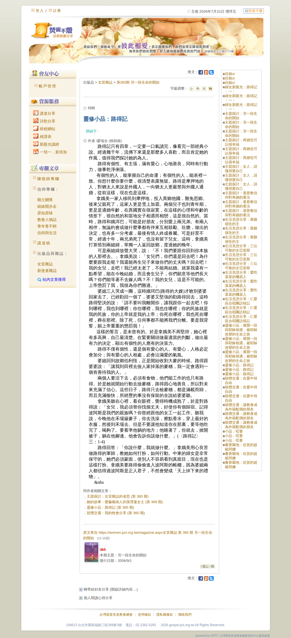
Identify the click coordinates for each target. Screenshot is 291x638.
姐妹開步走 (47, 206)
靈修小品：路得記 (239, 365)
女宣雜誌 (45, 264)
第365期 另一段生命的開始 (138, 82)
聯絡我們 (185, 614)
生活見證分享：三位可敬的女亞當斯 (241, 248)
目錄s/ (230, 74)
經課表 (42, 136)
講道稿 (44, 243)
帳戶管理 (47, 86)
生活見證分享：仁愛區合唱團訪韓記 (241, 301)
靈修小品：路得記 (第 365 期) (110, 507)
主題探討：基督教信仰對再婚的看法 (241, 195)
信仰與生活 (47, 233)
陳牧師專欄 (48, 179)
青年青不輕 (47, 226)
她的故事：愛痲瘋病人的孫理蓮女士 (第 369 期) (125, 502)
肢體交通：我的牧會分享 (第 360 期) (116, 513)
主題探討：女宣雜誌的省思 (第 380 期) (117, 496)
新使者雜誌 (47, 270)
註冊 (57, 11)
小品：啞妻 (234, 431)
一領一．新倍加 (50, 152)
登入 (40, 11)
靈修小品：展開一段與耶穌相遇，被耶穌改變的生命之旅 (241, 329)
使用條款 (144, 614)
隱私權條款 (164, 614)
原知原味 (45, 213)
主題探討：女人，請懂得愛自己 (241, 168)
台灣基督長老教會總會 (116, 614)
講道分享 (44, 113)
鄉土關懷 (45, 199)
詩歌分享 (44, 121)
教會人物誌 (47, 219)
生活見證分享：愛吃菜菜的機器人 (241, 274)
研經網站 (44, 129)
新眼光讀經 (46, 144)
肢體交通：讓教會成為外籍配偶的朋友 (241, 407)
